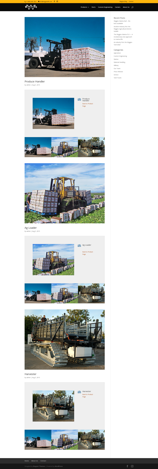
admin (29, 85)
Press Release (118, 72)
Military (116, 65)
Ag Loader (31, 228)
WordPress (59, 466)
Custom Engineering (105, 7)
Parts (93, 7)
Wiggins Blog (123, 1)
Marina (116, 59)
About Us (126, 7)
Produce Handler (35, 81)
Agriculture (117, 53)
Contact (131, 1)
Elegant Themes (39, 466)
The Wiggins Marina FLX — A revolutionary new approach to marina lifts (123, 36)
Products (84, 7)
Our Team (117, 68)
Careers (117, 7)
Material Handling (119, 62)
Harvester (30, 374)
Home (27, 461)
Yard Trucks (117, 78)
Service (116, 75)
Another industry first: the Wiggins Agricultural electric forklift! (122, 29)
